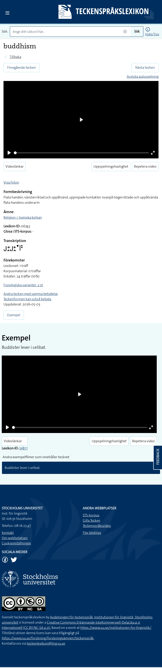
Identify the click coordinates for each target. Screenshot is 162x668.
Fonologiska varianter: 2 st (23, 285)
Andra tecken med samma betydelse (31, 293)
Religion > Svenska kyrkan (23, 217)
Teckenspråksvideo (97, 525)
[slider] (81, 153)
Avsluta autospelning (142, 76)
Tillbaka (15, 56)
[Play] (9, 152)
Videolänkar (14, 166)
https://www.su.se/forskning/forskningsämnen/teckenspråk (48, 638)
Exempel (13, 315)
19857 (23, 448)
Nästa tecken (145, 67)
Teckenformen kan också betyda (27, 299)
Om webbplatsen (15, 538)
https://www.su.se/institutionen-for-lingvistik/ (115, 627)
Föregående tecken (21, 67)
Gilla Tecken (91, 520)
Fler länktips (92, 532)
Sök (137, 31)
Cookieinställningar (16, 543)
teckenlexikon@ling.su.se (46, 643)
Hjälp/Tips (152, 34)
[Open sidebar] (7, 13)
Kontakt (8, 532)
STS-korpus (91, 515)
